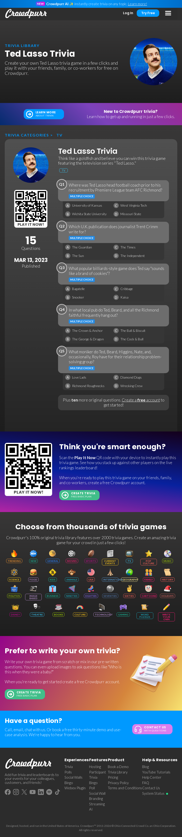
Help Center (151, 777)
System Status (153, 793)
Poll (92, 788)
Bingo (68, 783)
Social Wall (97, 793)
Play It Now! (31, 224)
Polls (68, 772)
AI (91, 809)
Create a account (141, 399)
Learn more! (137, 4)
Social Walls (73, 777)
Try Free (148, 13)
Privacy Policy (118, 783)
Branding (96, 798)
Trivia (68, 766)
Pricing (113, 777)
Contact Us (151, 788)
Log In (128, 13)
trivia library (22, 45)
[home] (26, 14)
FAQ (145, 783)
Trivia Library (117, 772)
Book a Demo (118, 766)
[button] (168, 13)
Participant (97, 772)
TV (59, 135)
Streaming (97, 804)
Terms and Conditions (125, 788)
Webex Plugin (75, 788)
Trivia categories (27, 135)
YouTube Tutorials (156, 772)
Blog (145, 766)
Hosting (95, 766)
